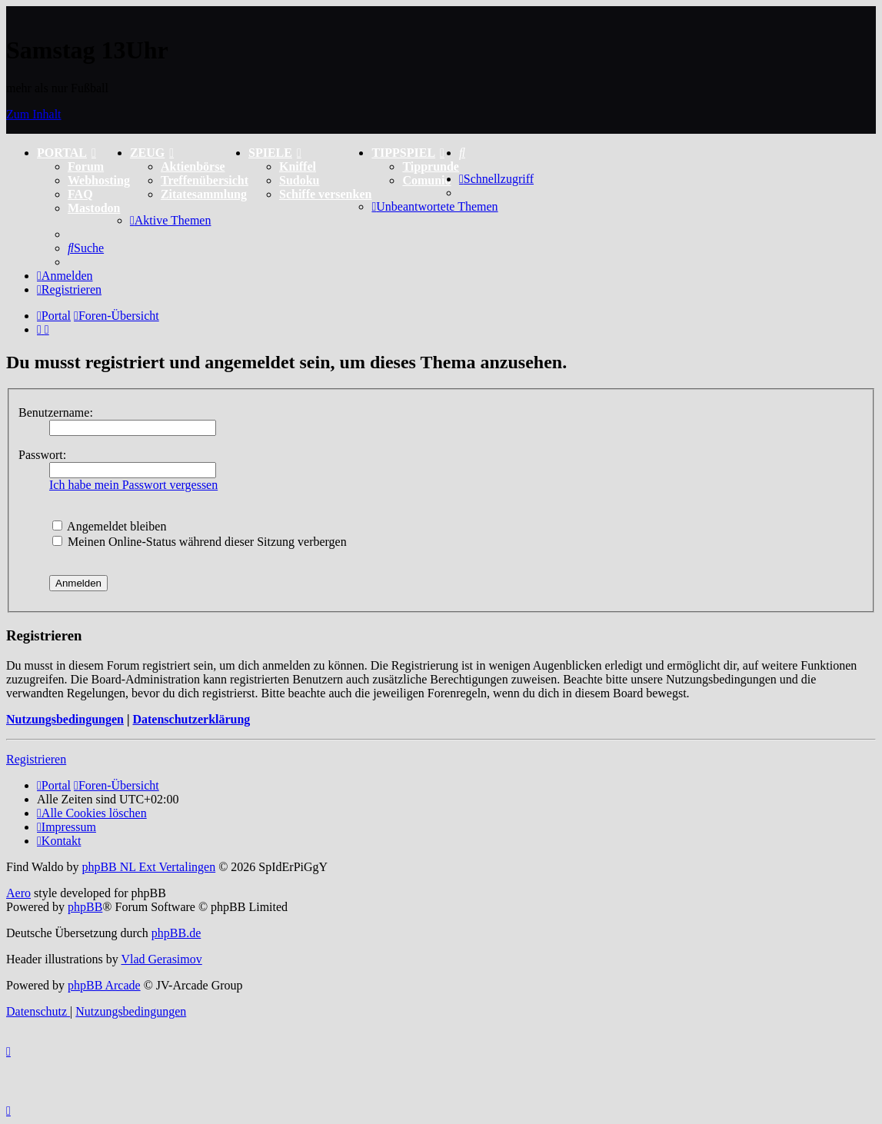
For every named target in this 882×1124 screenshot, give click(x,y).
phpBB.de (176, 932)
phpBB (85, 906)
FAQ (80, 194)
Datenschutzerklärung (191, 719)
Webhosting (99, 180)
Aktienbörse (193, 166)
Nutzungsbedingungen (65, 719)
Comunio (426, 180)
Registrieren (36, 759)
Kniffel (297, 166)
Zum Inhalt (34, 114)
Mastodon (94, 207)
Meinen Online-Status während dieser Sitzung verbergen (199, 541)
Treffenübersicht (204, 180)
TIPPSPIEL (407, 152)
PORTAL (66, 152)
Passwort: (42, 454)
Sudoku (299, 180)
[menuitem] (462, 152)
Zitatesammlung (204, 194)
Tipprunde (430, 166)
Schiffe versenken (325, 194)
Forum (86, 166)
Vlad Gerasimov (161, 959)
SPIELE (274, 152)
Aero (18, 893)
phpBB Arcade (104, 985)
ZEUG (152, 152)
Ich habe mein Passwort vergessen (133, 484)
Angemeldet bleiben (109, 526)
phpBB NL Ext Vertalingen (148, 866)
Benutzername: (55, 412)
